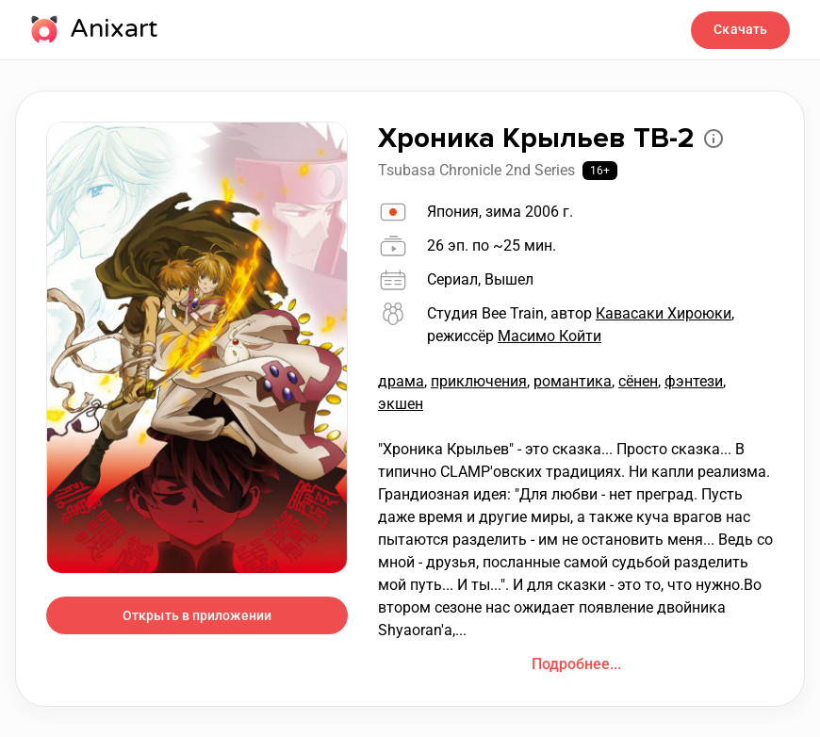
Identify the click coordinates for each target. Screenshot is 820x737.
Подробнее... (576, 664)
